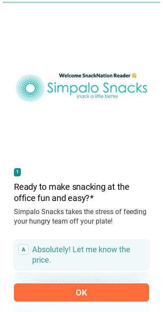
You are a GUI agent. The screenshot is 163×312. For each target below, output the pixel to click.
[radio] (81, 255)
